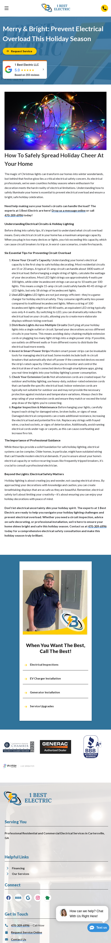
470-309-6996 (14, 215)
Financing (18, 868)
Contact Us (18, 939)
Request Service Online (26, 932)
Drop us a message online (69, 210)
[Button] (20, 51)
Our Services (20, 873)
